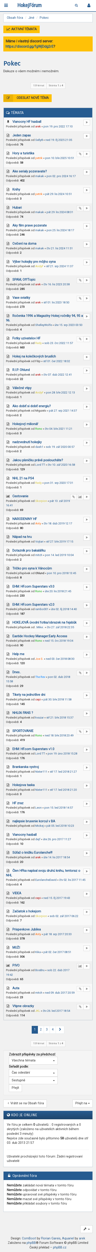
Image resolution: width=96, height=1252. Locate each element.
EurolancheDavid (46, 879)
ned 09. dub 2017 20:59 (59, 992)
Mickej (39, 825)
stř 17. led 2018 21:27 (63, 771)
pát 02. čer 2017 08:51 (57, 952)
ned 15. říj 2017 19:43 (56, 898)
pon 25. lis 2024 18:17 (60, 230)
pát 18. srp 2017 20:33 (58, 934)
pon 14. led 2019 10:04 (59, 555)
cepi (38, 699)
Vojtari (39, 541)
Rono (38, 428)
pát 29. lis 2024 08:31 (60, 212)
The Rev (40, 677)
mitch (38, 555)
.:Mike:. (39, 627)
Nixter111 (41, 771)
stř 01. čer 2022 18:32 (56, 361)
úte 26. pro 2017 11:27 (57, 839)
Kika (38, 952)
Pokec (11, 63)
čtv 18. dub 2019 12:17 (58, 523)
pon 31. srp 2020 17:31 (58, 482)
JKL (37, 1010)
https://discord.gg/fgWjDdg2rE (29, 46)
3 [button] (47, 1029)
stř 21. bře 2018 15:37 (59, 717)
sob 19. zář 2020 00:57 (60, 446)
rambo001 (41, 609)
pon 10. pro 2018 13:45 (61, 573)
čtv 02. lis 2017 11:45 (72, 879)
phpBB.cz (60, 1247)
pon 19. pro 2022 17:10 (57, 126)
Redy (38, 343)
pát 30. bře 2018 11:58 (57, 699)
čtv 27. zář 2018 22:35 (60, 627)
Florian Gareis (51, 1238)
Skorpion (41, 501)
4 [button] (53, 1029)
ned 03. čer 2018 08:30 (60, 658)
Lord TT (40, 464)
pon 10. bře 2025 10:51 (59, 158)
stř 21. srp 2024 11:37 (59, 266)
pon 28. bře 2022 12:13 (60, 392)
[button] (60, 1030)
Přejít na (82, 1103)
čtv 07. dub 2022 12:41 (57, 374)
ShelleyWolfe (43, 325)
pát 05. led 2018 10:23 (60, 825)
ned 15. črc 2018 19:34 (59, 640)
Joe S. (39, 658)
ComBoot (29, 1238)
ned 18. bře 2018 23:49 (59, 735)
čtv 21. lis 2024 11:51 (60, 248)
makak (39, 176)
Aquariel (68, 1238)
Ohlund (39, 573)
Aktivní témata (21, 29)
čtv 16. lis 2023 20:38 (56, 284)
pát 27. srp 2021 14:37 (63, 410)
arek (38, 126)
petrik (39, 158)
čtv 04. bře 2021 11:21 (58, 428)
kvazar (39, 717)
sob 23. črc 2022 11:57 (58, 343)
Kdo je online (24, 1115)
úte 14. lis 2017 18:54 (56, 857)
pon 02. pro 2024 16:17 (61, 176)
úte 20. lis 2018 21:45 (58, 591)
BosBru (40, 970)
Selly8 (39, 140)
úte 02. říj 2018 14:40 (64, 609)
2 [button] (41, 1029)
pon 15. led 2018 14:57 (58, 807)
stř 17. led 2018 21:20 (63, 789)
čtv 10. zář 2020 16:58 (61, 464)
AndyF (39, 266)
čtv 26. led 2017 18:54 (56, 1010)
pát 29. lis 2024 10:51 (58, 194)
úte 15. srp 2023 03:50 (68, 325)
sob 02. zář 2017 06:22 (64, 916)
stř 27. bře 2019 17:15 (59, 541)
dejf (37, 839)
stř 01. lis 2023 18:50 (56, 302)
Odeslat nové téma (26, 98)
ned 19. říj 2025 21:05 (58, 140)
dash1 (39, 446)
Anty (38, 523)
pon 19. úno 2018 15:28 (62, 753)
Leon (38, 807)
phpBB (31, 1243)
